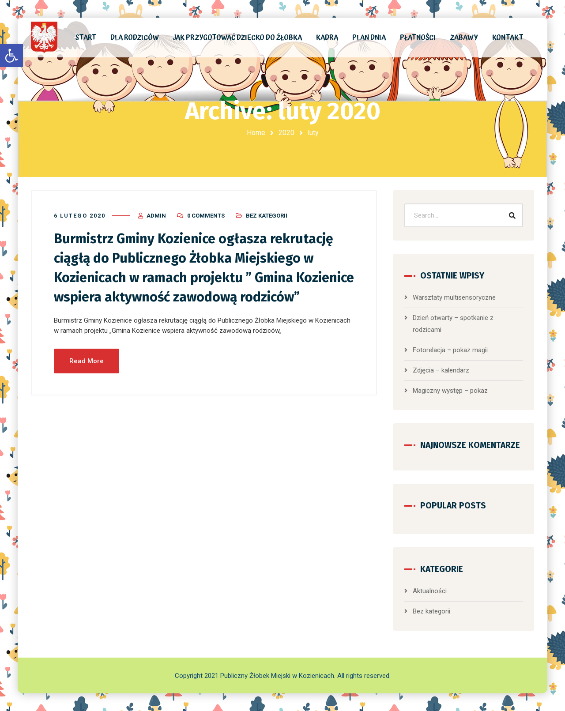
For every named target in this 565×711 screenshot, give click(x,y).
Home (256, 132)
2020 (286, 132)
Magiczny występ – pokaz (450, 391)
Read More (86, 361)
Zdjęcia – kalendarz (441, 370)
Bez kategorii (266, 215)
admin (156, 215)
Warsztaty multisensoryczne (454, 297)
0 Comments (206, 215)
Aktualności (430, 591)
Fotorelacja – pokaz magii (450, 350)
